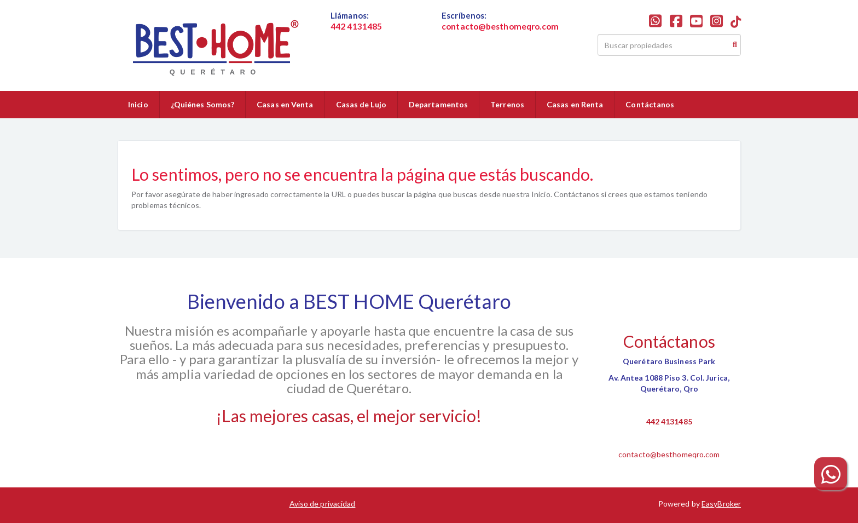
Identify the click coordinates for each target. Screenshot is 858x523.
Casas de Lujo (361, 104)
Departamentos (438, 104)
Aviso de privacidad (322, 503)
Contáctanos (649, 104)
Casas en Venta (285, 104)
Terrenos (507, 104)
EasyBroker (721, 503)
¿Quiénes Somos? (203, 104)
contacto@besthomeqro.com (669, 454)
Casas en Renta (575, 104)
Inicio (138, 104)
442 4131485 (669, 421)
